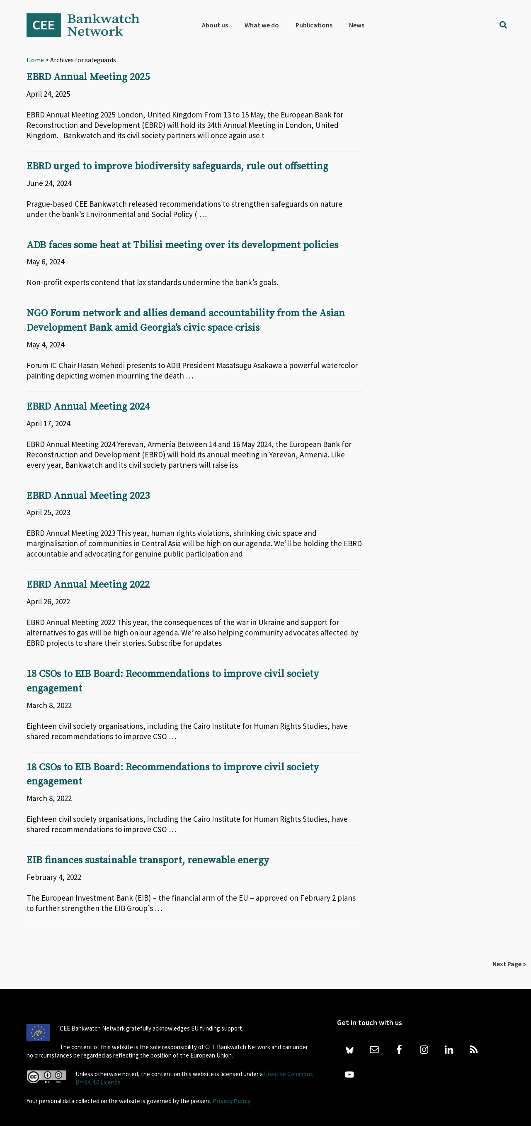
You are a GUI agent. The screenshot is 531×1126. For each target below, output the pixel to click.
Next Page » (509, 959)
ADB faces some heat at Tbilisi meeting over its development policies (183, 244)
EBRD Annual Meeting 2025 (88, 77)
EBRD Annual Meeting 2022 (88, 582)
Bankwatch (89, 25)
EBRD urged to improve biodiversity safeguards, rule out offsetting (178, 166)
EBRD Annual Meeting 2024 (88, 405)
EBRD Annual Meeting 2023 (88, 494)
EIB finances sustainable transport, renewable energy (148, 856)
